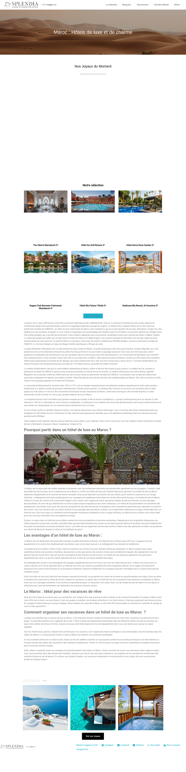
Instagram (108, 745)
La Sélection (111, 5)
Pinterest (138, 745)
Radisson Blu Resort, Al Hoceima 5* (140, 305)
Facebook (123, 745)
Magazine (126, 5)
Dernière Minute (161, 5)
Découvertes (142, 5)
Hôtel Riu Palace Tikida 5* (93, 305)
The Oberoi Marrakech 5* (45, 245)
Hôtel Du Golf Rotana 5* (93, 245)
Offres (177, 5)
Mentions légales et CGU (87, 745)
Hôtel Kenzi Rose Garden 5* (140, 245)
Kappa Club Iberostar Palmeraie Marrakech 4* (46, 307)
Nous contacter (172, 745)
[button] (93, 316)
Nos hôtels (153, 745)
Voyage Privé (82, 749)
